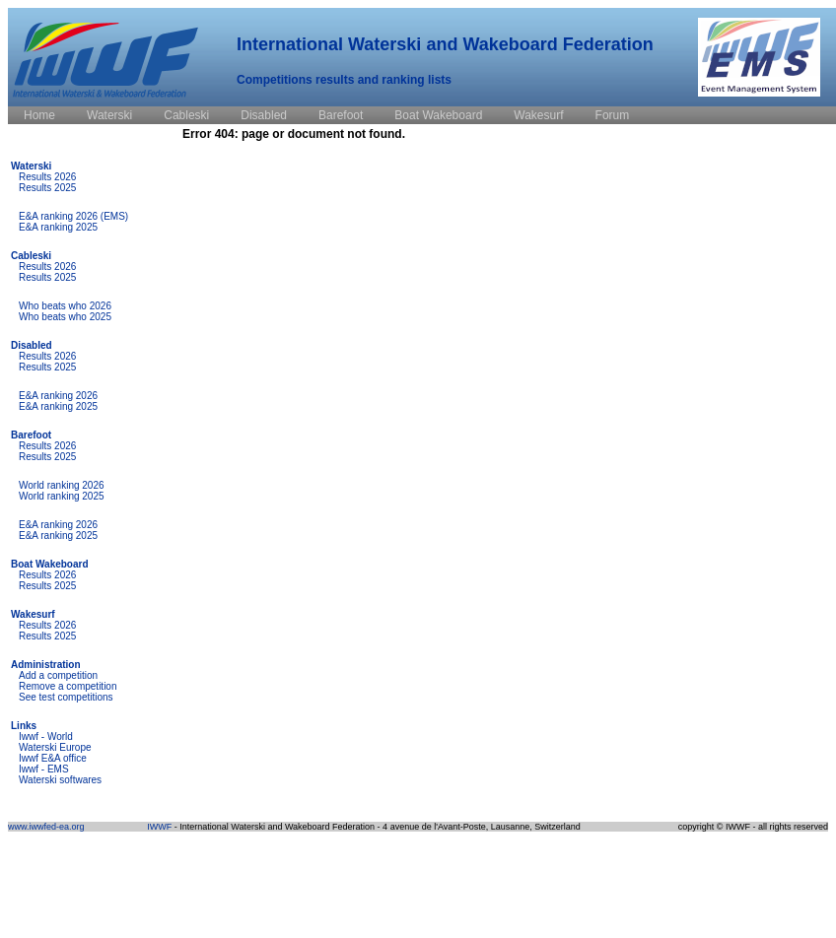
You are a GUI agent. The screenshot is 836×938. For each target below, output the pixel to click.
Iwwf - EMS (44, 769)
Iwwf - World (46, 736)
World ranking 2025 (61, 496)
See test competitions (66, 697)
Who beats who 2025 (65, 316)
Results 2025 (47, 187)
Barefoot (31, 435)
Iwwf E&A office (53, 758)
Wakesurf (33, 614)
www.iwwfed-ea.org (46, 827)
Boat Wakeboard (50, 564)
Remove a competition (68, 686)
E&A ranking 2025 (58, 227)
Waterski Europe (55, 747)
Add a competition (58, 675)
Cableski (31, 255)
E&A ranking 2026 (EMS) (73, 216)
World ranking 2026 (61, 485)
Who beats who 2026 (65, 306)
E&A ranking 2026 (58, 395)
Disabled (31, 345)
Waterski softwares (60, 779)
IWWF (159, 827)
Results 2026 (47, 176)
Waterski (31, 166)
